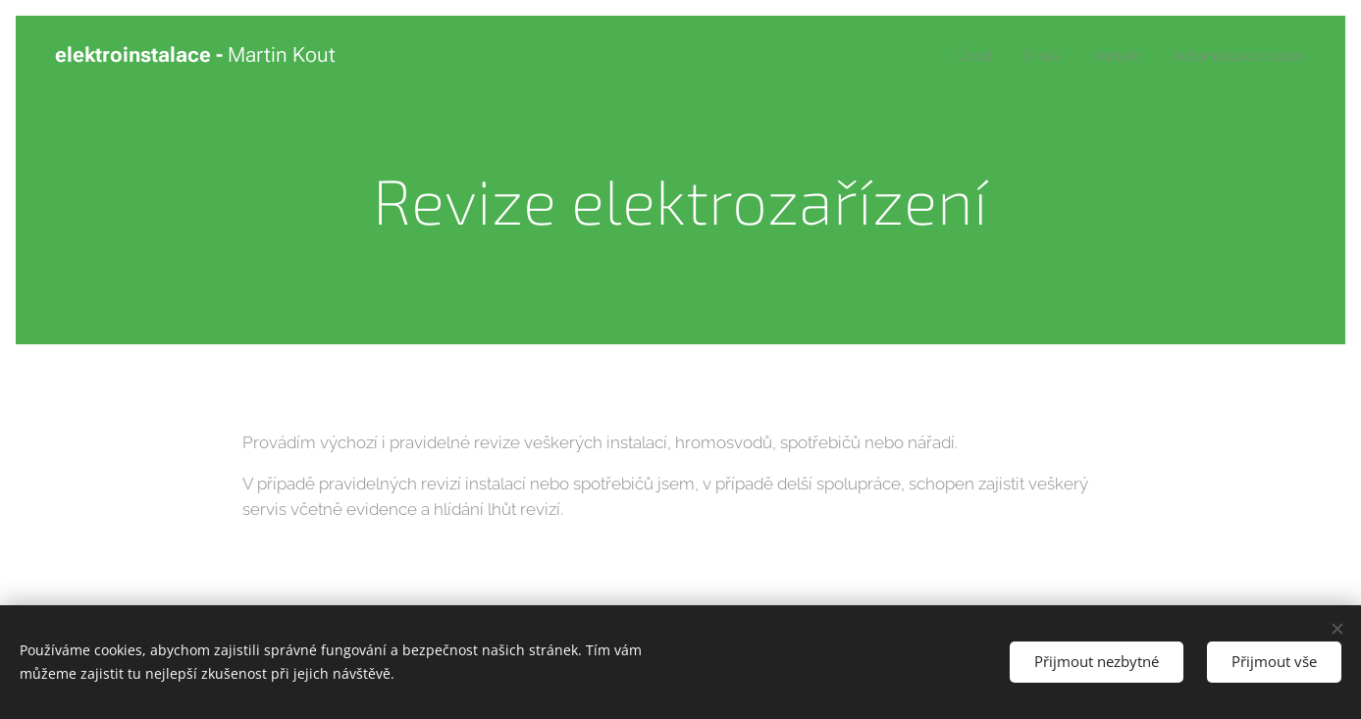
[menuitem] (954, 55)
